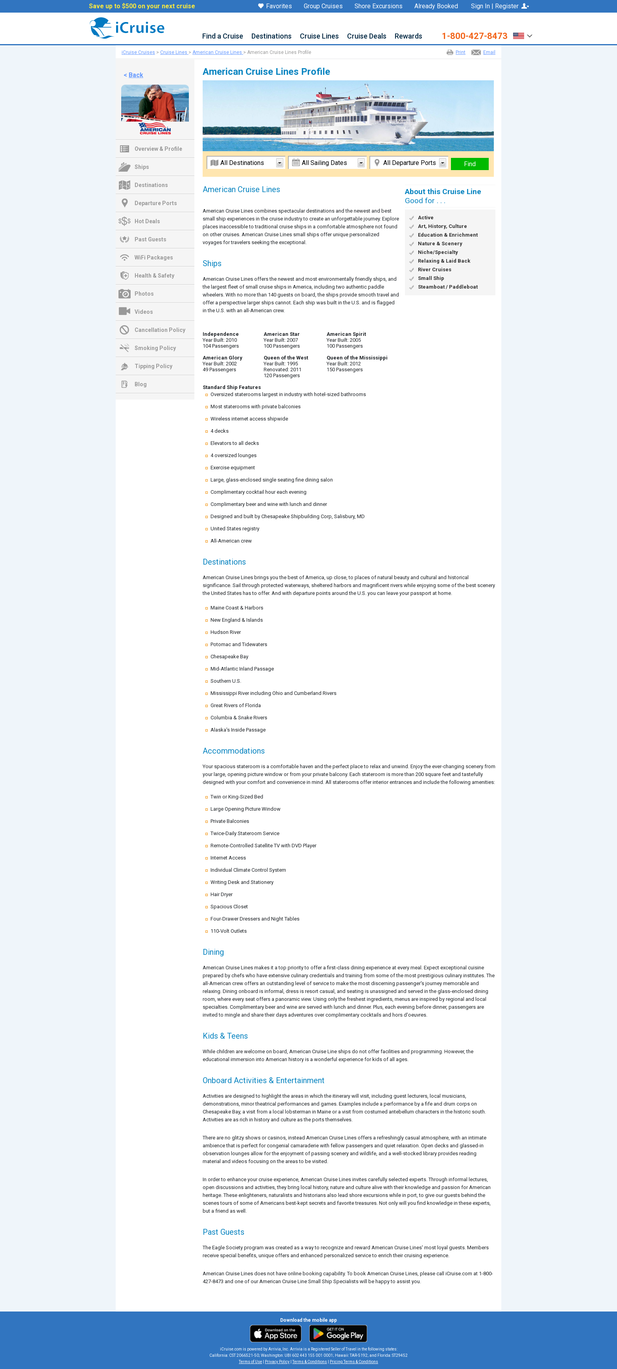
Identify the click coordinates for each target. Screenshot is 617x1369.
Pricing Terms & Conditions (354, 1362)
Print (461, 52)
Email (489, 52)
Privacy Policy (277, 1362)
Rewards (408, 36)
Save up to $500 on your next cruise (142, 6)
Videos (144, 312)
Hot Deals (147, 221)
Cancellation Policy (160, 330)
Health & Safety (154, 275)
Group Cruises (323, 6)
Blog (141, 384)
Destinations (271, 36)
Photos (144, 294)
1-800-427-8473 (475, 36)
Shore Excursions (379, 6)
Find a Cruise (222, 36)
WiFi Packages (154, 257)
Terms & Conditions (309, 1362)
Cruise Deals (366, 36)
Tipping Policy (153, 366)
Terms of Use (250, 1362)
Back (136, 75)
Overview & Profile (158, 149)
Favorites (275, 6)
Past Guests (150, 239)
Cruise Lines (319, 36)
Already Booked (436, 6)
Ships (142, 167)
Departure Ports (156, 203)
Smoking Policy (155, 348)
